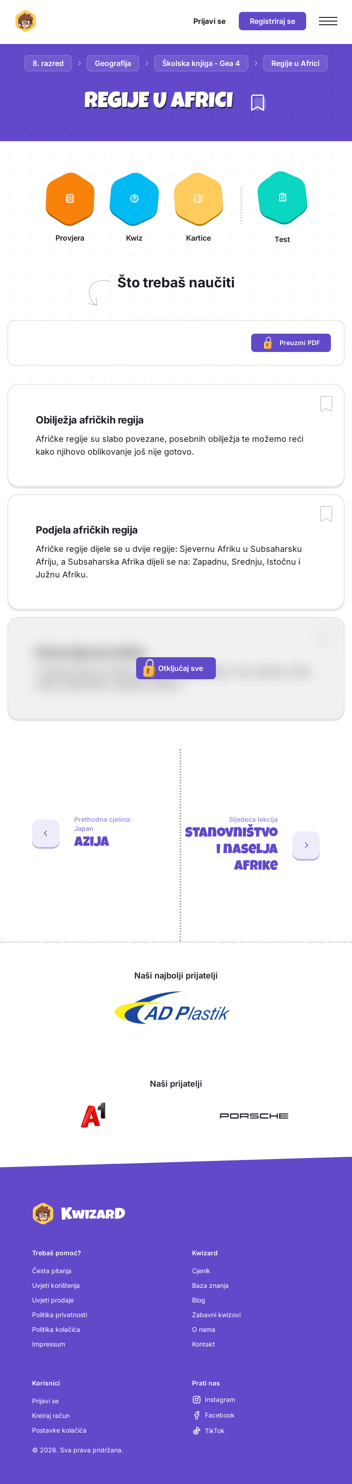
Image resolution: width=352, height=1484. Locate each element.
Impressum (48, 1344)
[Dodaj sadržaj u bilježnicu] (326, 404)
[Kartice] (198, 205)
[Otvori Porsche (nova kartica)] (254, 1116)
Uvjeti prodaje (53, 1300)
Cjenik (201, 1271)
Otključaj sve (173, 668)
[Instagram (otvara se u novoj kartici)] (213, 1399)
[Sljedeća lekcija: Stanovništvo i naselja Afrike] (266, 845)
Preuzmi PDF (297, 344)
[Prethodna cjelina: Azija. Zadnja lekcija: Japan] (86, 833)
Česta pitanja (52, 1271)
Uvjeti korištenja (56, 1285)
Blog (198, 1300)
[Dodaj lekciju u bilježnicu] (258, 102)
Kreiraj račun (51, 1415)
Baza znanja (210, 1285)
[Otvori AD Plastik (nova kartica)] (172, 1007)
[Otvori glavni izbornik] (328, 21)
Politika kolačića (56, 1329)
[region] (176, 343)
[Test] (282, 206)
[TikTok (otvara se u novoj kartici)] (208, 1430)
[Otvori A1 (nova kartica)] (91, 1116)
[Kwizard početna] (26, 21)
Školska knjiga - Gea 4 (201, 63)
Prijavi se (45, 1401)
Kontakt (203, 1344)
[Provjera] (70, 205)
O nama (203, 1329)
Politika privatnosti (59, 1315)
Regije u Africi (295, 63)
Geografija (113, 63)
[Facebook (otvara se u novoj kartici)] (213, 1415)
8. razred (48, 63)
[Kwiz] (134, 205)
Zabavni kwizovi (216, 1315)
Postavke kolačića (59, 1430)
